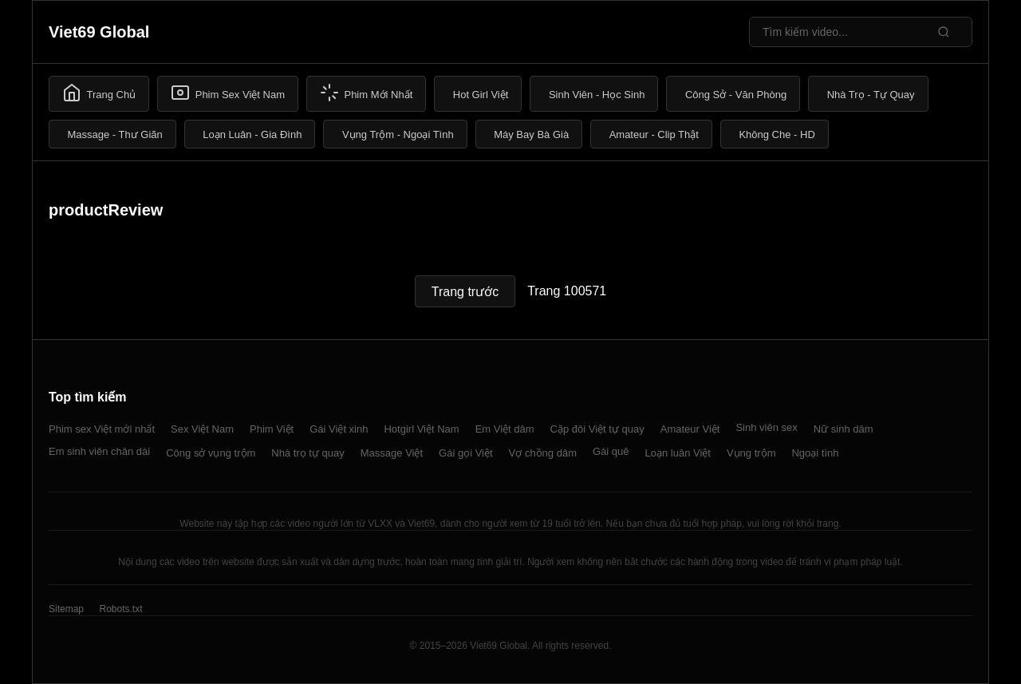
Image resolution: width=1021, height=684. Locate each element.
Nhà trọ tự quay (307, 453)
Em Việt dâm (504, 429)
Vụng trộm (751, 453)
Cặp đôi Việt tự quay (597, 429)
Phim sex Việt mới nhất (102, 429)
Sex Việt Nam (202, 429)
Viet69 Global (99, 32)
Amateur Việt (690, 429)
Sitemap (66, 609)
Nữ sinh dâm (843, 429)
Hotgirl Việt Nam (421, 429)
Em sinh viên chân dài (99, 451)
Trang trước (465, 292)
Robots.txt (120, 609)
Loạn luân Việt (678, 453)
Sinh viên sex (766, 427)
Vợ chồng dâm (543, 453)
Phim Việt (272, 429)
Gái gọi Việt (466, 453)
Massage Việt (392, 453)
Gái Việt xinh (338, 429)
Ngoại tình (814, 453)
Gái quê (611, 451)
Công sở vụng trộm (210, 453)
